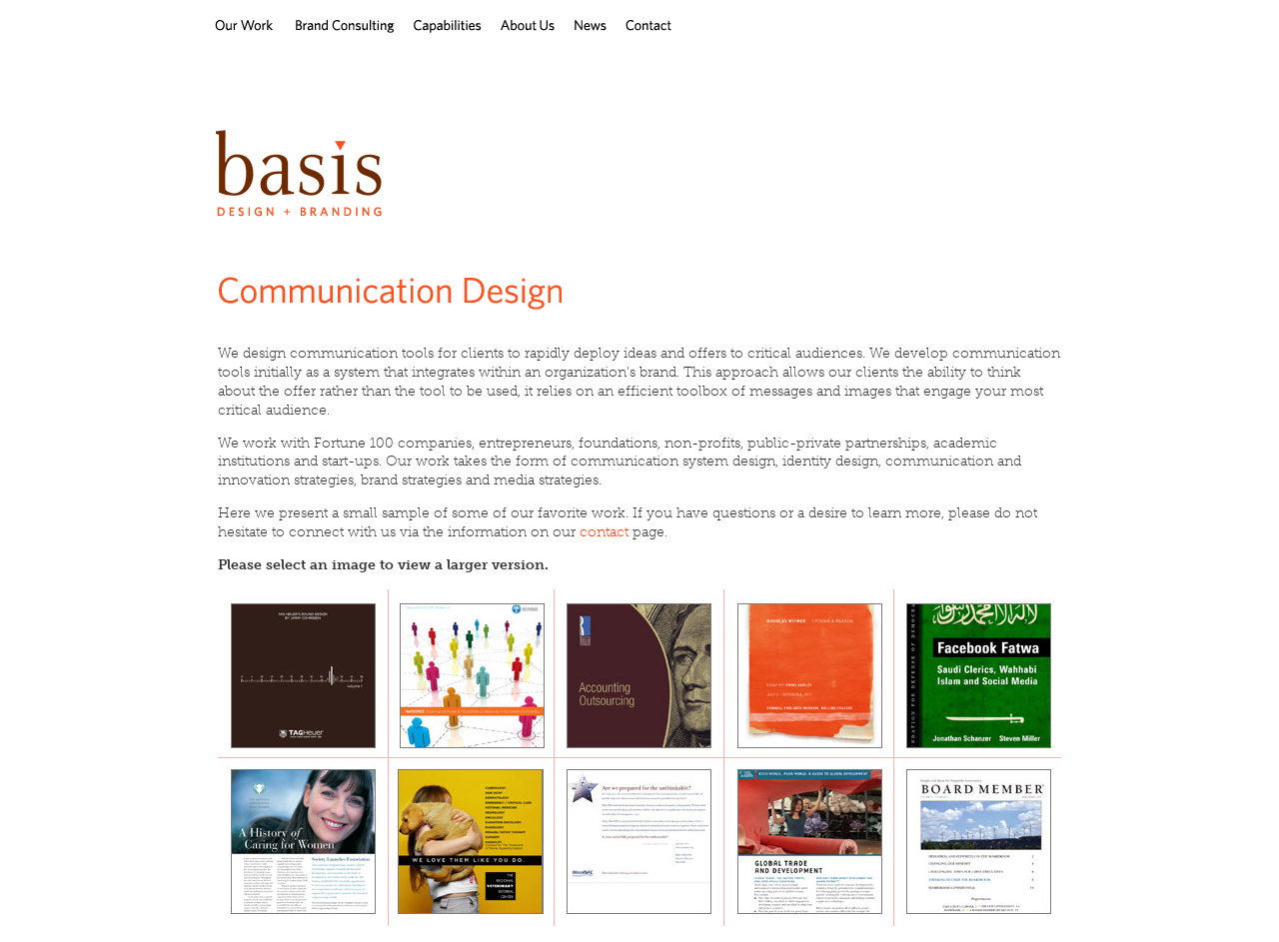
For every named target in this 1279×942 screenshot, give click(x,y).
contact (604, 531)
